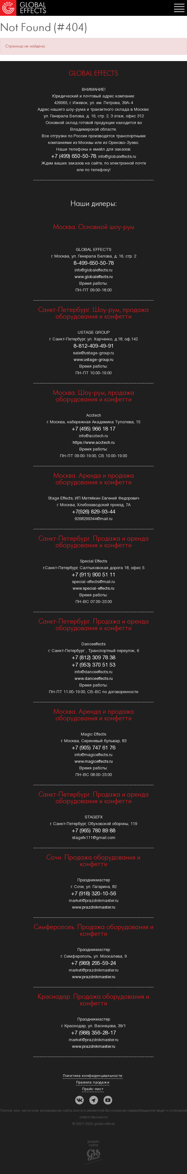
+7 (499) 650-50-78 (73, 156)
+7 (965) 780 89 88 (93, 831)
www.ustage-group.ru (93, 360)
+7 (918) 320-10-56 (93, 893)
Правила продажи (93, 1082)
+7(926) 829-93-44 (93, 512)
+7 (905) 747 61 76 (93, 748)
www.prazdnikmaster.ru (93, 908)
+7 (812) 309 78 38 (93, 657)
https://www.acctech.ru (94, 443)
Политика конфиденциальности (93, 1076)
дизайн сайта (94, 1152)
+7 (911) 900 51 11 (93, 575)
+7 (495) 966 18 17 (93, 429)
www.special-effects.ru (93, 589)
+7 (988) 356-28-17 (93, 1033)
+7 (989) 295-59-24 (93, 963)
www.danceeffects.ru (94, 679)
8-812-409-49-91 (94, 346)
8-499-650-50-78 (94, 263)
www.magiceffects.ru (94, 762)
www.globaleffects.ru (94, 277)
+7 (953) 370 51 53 (93, 665)
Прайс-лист (93, 1089)
